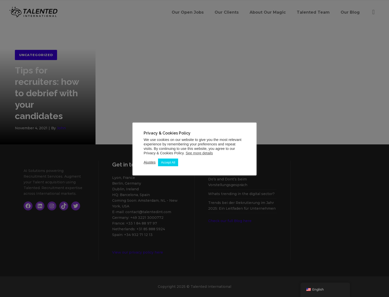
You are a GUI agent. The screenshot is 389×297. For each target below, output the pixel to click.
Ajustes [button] (150, 162)
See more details (199, 153)
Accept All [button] (168, 162)
